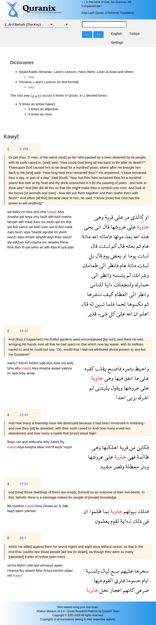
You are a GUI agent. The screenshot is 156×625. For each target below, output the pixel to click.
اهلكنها (109, 447)
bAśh (51, 222)
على (118, 216)
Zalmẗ (55, 442)
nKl (10, 575)
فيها (118, 377)
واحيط (141, 368)
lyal (37, 565)
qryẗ (36, 212)
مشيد (106, 466)
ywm (45, 227)
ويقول (115, 387)
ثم (138, 245)
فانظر (112, 265)
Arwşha (13, 217)
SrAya (48, 570)
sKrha (12, 565)
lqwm (20, 511)
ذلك (136, 520)
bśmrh (24, 363)
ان (135, 313)
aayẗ (51, 237)
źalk (65, 506)
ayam (58, 565)
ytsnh (63, 232)
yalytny (66, 368)
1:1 (83, 2)
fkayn (11, 442)
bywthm (18, 506)
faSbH (34, 363)
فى (145, 520)
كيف (107, 294)
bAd (57, 217)
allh (51, 217)
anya (29, 217)
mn (19, 442)
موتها (118, 236)
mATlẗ (50, 447)
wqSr (59, 447)
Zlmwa (48, 506)
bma (39, 506)
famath (13, 222)
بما (105, 511)
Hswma (13, 570)
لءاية (125, 520)
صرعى (141, 589)
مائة (86, 236)
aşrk (15, 373)
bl (56, 227)
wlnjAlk (41, 237)
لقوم (114, 520)
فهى (130, 456)
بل (91, 255)
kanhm (58, 570)
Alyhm (22, 565)
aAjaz (68, 570)
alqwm (30, 570)
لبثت (104, 245)
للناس (96, 284)
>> (98, 34)
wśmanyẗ (47, 565)
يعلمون (102, 520)
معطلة (131, 466)
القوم (107, 580)
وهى (98, 216)
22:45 (24, 415)
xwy (31, 77)
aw (9, 212)
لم (128, 274)
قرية (108, 216)
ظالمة (142, 456)
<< (87, 34)
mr (23, 212)
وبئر (144, 466)
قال (105, 226)
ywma (24, 227)
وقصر (118, 466)
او (146, 216)
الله (136, 236)
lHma (64, 242)
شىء (102, 313)
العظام (120, 294)
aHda (31, 373)
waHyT (13, 363)
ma (64, 363)
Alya (29, 212)
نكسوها (134, 303)
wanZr (12, 237)
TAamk (37, 232)
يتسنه (118, 274)
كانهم (128, 589)
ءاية (108, 284)
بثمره (127, 368)
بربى (131, 397)
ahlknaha (36, 442)
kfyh (50, 363)
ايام (144, 580)
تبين (99, 303)
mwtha (66, 217)
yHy (36, 217)
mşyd (68, 447)
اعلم (143, 313)
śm (44, 222)
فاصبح (113, 368)
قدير (92, 313)
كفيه (89, 368)
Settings (117, 42)
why (43, 212)
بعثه (130, 245)
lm (56, 232)
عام (145, 245)
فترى (119, 580)
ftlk (9, 506)
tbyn (18, 247)
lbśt (68, 222)
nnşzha (36, 242)
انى (97, 226)
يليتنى (101, 387)
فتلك (142, 511)
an (42, 247)
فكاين (142, 447)
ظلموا (94, 511)
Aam (37, 222)
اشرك (143, 397)
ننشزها (94, 294)
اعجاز (115, 589)
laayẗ (11, 511)
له (91, 303)
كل (111, 313)
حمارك (141, 284)
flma (11, 247)
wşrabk (48, 232)
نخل (103, 589)
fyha (11, 368)
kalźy (16, 212)
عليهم (126, 570)
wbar (41, 447)
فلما (109, 303)
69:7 (23, 538)
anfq (70, 363)
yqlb (43, 363)
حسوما (132, 580)
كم (113, 245)
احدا (121, 397)
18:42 (24, 331)
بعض (115, 255)
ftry (22, 570)
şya (64, 247)
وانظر (105, 274)
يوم (105, 255)
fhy (62, 442)
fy (60, 506)
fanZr (19, 232)
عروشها (117, 226)
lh (24, 247)
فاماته (105, 236)
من (131, 447)
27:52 (24, 484)
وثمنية (93, 570)
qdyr (71, 247)
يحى (88, 226)
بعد (128, 236)
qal (22, 217)
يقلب (100, 368)
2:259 (24, 149)
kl (59, 247)
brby (23, 373)
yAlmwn (30, 511)
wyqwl (56, 368)
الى (102, 265)
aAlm (35, 247)
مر (126, 216)
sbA (30, 565)
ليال (104, 570)
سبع (114, 570)
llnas (59, 237)
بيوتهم (129, 511)
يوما (131, 255)
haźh (44, 217)
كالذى (137, 216)
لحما (120, 303)
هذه (144, 236)
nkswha (54, 242)
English (116, 33)
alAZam (18, 242)
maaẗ (29, 222)
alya (27, 232)
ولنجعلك (123, 284)
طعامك (90, 265)
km (63, 222)
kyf (27, 242)
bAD (37, 227)
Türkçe (134, 33)
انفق (128, 377)
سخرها (141, 570)
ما (136, 377)
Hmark (30, 237)
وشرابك (140, 274)
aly (9, 242)
